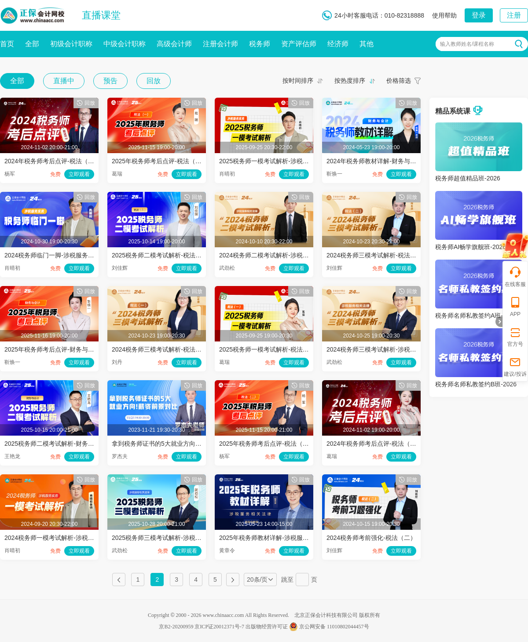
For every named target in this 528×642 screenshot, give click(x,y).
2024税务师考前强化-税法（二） (371, 537)
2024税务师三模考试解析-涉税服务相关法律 (386, 349)
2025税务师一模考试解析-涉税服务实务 (273, 161)
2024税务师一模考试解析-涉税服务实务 (58, 537)
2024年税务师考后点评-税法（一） (374, 443)
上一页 (118, 579)
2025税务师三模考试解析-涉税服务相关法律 (172, 537)
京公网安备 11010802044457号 (329, 627)
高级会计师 (174, 44)
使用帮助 (444, 15)
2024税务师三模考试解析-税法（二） (377, 255)
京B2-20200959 (176, 627)
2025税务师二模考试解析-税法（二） (163, 255)
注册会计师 (220, 44)
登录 (479, 15)
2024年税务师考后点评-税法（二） (52, 161)
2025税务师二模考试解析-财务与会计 (55, 443)
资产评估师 (298, 44)
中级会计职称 (124, 44)
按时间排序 (297, 80)
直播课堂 (101, 15)
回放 (154, 80)
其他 (366, 44)
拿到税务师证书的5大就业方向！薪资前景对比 (175, 443)
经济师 (337, 44)
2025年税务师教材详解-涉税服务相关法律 (276, 537)
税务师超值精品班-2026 (467, 178)
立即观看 (79, 174)
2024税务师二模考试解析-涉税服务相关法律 (279, 255)
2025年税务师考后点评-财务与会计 (52, 349)
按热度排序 (349, 80)
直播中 (63, 80)
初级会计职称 (71, 44)
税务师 (259, 44)
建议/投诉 (515, 366)
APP (515, 306)
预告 (110, 80)
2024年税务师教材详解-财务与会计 (374, 161)
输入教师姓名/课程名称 (467, 44)
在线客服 (515, 276)
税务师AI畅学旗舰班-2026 (470, 246)
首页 (7, 44)
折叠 (498, 321)
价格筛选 (398, 80)
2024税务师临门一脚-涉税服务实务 (52, 255)
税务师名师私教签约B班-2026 (476, 384)
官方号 (515, 336)
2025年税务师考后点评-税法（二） (267, 443)
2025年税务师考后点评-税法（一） (160, 161)
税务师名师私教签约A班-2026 (476, 315)
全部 (32, 44)
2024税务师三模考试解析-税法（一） (163, 349)
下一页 (232, 579)
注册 (514, 15)
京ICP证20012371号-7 (219, 627)
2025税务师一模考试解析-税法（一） (270, 349)
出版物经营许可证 (267, 627)
